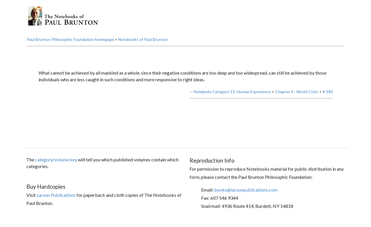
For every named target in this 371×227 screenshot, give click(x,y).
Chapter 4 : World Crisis (296, 91)
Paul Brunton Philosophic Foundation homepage (70, 39)
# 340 (328, 91)
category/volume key (56, 159)
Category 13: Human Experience (232, 91)
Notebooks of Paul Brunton (143, 39)
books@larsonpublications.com (245, 189)
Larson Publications (56, 195)
